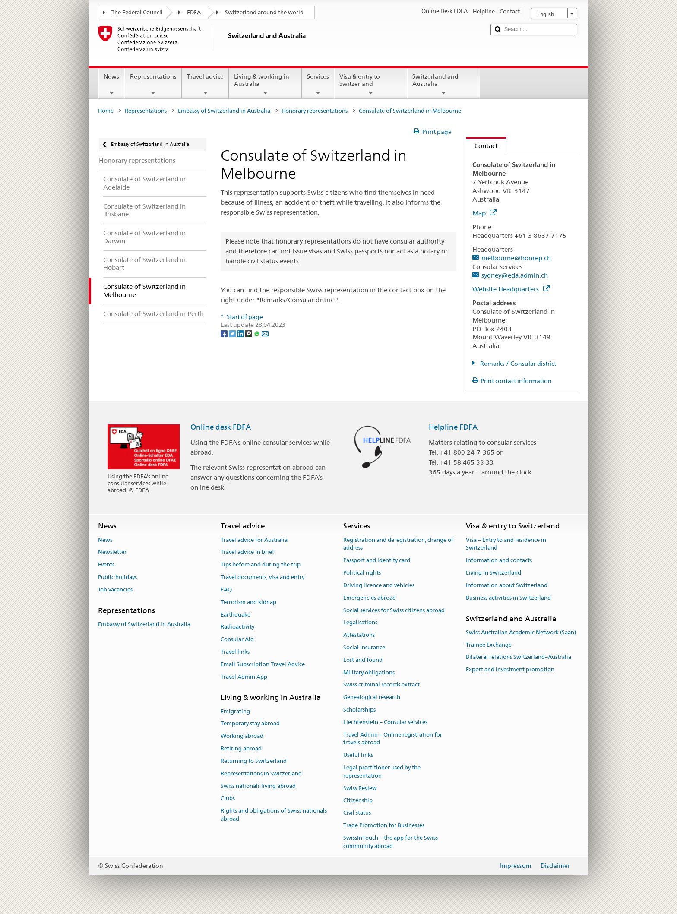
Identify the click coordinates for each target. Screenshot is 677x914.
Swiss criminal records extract (381, 685)
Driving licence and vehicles (378, 585)
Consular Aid (237, 639)
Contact (482, 146)
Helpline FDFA (453, 427)
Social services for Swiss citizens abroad (394, 610)
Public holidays (117, 577)
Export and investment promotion (510, 669)
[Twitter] (233, 332)
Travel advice (205, 84)
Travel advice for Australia (254, 540)
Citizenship (358, 800)
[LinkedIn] (241, 332)
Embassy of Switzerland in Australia (224, 111)
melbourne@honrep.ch (516, 258)
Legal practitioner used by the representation (382, 771)
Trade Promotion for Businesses (383, 825)
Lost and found (363, 660)
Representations (153, 84)
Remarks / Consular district (517, 363)
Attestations (359, 635)
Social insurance (364, 647)
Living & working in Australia (265, 84)
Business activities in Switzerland (508, 598)
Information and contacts (499, 560)
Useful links (358, 755)
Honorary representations (315, 111)
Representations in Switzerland (261, 773)
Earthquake (235, 614)
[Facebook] (225, 332)
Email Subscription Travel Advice (263, 664)
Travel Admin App (244, 677)
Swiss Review (360, 788)
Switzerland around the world (264, 12)
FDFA (194, 12)
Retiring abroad (241, 748)
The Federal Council (137, 12)
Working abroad (242, 736)
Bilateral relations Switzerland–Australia (518, 657)
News (111, 84)
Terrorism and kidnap (248, 602)
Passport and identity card (376, 560)
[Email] (265, 332)
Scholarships (359, 709)
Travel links (235, 651)
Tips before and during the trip (261, 565)
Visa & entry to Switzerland (371, 84)
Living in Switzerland (493, 572)
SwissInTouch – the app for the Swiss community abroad (390, 842)
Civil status (357, 813)
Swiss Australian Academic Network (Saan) (521, 632)
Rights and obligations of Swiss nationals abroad (274, 814)
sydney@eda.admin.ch (514, 275)
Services (318, 84)
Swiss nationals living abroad (258, 786)
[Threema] (249, 332)
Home (106, 111)
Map (484, 213)
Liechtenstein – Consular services (385, 722)
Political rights (362, 572)
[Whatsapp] (257, 332)
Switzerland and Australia (444, 84)
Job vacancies (115, 589)
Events (106, 565)
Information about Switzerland (506, 585)
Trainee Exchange (489, 645)
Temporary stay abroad (250, 724)
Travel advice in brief (247, 552)
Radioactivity (237, 627)
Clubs (228, 798)
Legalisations (360, 623)
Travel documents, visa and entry (262, 577)
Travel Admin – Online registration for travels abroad (392, 738)
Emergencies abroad (369, 598)
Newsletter (112, 552)
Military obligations (369, 672)
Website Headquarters (511, 289)
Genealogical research (371, 697)
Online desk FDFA (220, 427)
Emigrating (235, 711)
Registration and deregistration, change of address (398, 544)
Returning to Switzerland (254, 761)
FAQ (226, 589)
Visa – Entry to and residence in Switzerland (506, 544)
